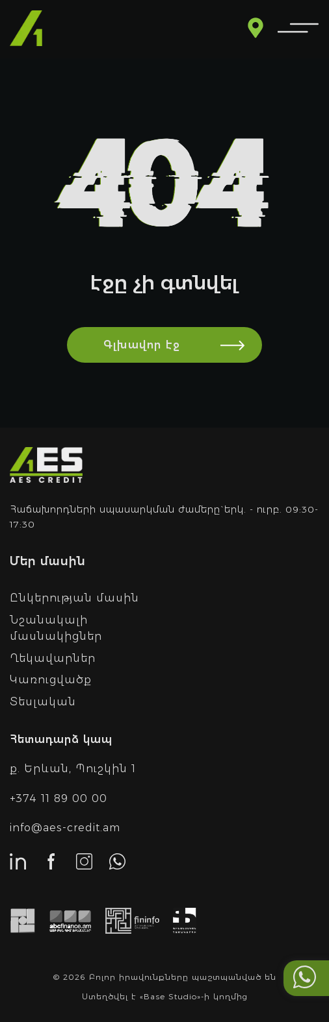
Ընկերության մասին (74, 598)
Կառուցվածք (51, 680)
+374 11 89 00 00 (58, 798)
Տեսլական (43, 702)
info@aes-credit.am (65, 827)
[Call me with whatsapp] (304, 978)
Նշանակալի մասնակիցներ (56, 628)
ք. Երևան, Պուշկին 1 (73, 768)
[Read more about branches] (255, 29)
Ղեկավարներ (53, 658)
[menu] (298, 29)
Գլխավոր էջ (182, 345)
